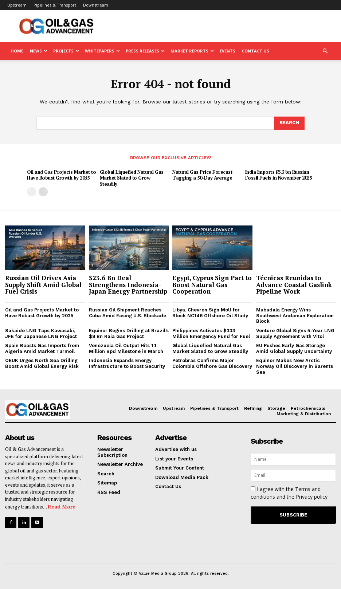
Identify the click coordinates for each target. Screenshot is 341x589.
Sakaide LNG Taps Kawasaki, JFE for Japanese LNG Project (41, 333)
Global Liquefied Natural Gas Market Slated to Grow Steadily (132, 178)
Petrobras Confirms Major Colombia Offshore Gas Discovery (212, 363)
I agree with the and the (289, 493)
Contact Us (255, 51)
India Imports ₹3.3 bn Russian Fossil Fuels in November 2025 (278, 175)
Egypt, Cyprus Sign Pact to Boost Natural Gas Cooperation (212, 284)
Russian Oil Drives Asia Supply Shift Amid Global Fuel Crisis (43, 284)
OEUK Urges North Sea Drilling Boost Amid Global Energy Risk (42, 363)
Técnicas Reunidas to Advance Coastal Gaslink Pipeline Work (294, 284)
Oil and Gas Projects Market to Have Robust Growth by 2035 (61, 175)
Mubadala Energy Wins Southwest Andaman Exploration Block (295, 315)
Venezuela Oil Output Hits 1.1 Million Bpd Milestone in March (126, 348)
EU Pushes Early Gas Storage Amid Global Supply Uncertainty (294, 348)
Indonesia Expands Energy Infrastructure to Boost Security (127, 363)
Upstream (17, 5)
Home (17, 51)
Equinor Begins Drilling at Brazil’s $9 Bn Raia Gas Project (129, 333)
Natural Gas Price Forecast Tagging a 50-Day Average (202, 175)
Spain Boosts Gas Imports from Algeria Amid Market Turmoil (42, 348)
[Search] (289, 123)
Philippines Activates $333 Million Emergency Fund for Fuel (211, 333)
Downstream (95, 5)
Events (227, 51)
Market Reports (192, 51)
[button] (325, 51)
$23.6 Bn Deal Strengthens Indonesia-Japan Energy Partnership (128, 284)
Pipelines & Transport (55, 5)
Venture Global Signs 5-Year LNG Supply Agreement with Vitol (295, 333)
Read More (61, 506)
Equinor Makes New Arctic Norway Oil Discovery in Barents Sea (294, 366)
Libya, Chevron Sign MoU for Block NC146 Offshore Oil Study (210, 312)
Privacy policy (312, 496)
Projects (66, 51)
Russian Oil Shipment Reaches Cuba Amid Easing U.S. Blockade (127, 312)
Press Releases (145, 51)
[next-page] (43, 191)
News (38, 51)
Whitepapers (102, 51)
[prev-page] (31, 191)
